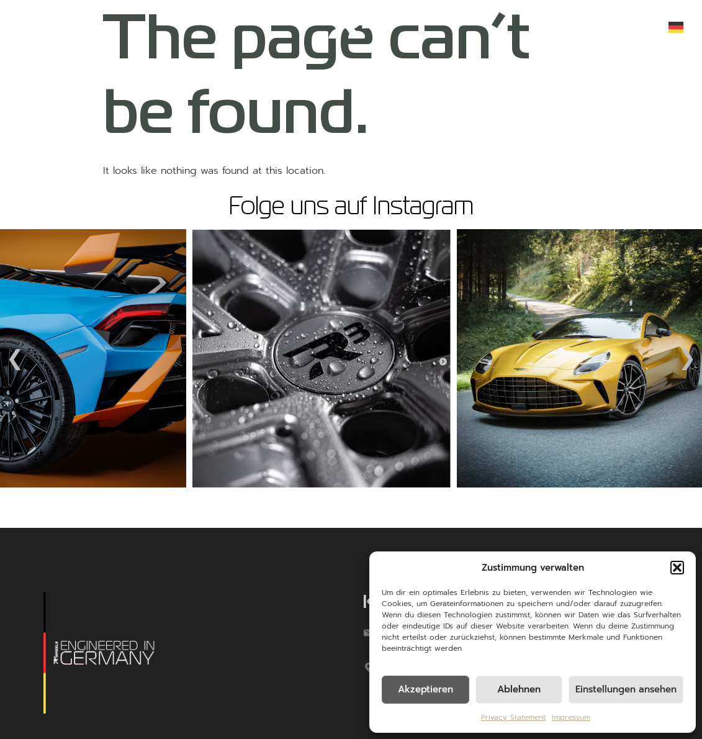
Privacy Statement (513, 717)
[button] (677, 567)
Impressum (571, 717)
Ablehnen (519, 689)
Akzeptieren (425, 689)
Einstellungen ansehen (626, 689)
